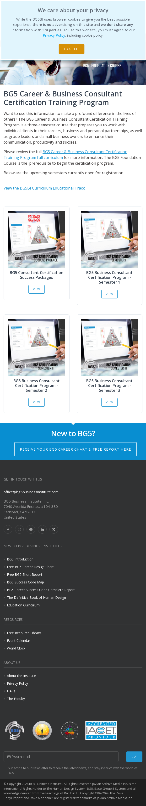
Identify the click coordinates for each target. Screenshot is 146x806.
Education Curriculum (23, 605)
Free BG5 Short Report (24, 574)
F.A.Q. (11, 691)
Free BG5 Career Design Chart (30, 567)
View (36, 289)
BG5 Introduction (20, 559)
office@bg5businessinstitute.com (31, 491)
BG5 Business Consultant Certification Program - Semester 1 (109, 277)
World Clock (16, 648)
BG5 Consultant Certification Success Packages (36, 275)
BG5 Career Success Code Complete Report (41, 590)
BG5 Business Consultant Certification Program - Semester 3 (109, 385)
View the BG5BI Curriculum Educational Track (44, 188)
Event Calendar (18, 640)
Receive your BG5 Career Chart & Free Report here (75, 449)
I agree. (71, 49)
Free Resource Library (24, 633)
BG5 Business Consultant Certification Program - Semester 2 (36, 385)
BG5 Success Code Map (25, 582)
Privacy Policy (54, 35)
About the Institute (21, 675)
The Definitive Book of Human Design (36, 597)
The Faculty (16, 698)
